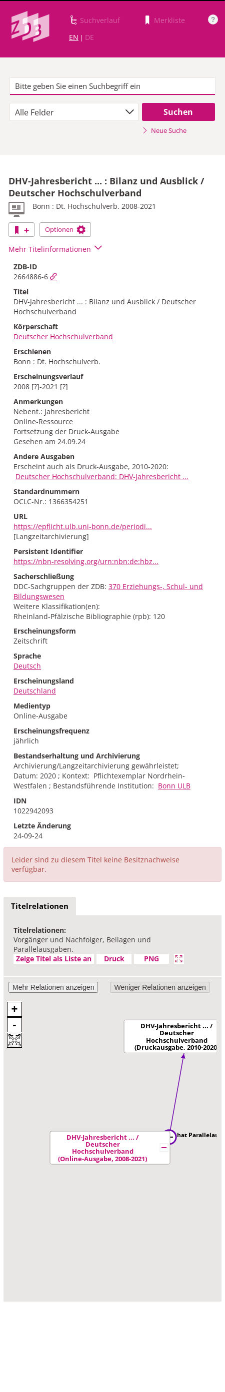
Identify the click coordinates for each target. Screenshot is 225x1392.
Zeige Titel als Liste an (54, 958)
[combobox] (74, 112)
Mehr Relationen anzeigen (53, 987)
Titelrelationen (39, 906)
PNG (151, 958)
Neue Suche (164, 130)
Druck (114, 958)
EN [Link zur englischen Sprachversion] (73, 37)
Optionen (65, 229)
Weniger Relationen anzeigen (160, 987)
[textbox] (113, 86)
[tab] (40, 906)
